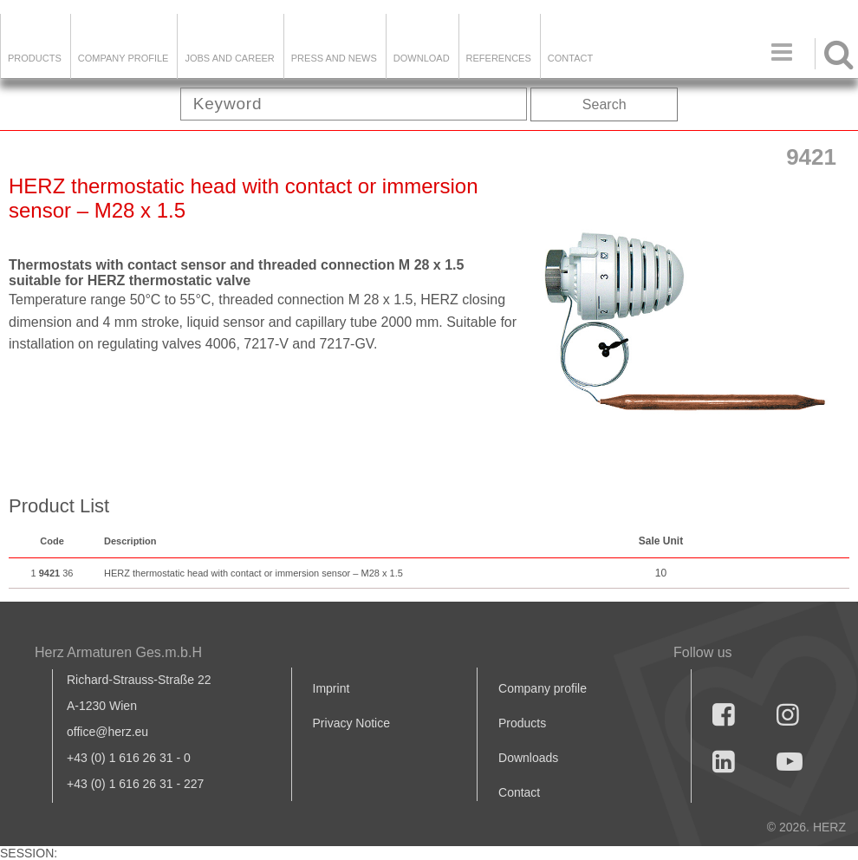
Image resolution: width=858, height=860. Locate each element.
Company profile (542, 688)
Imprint (331, 688)
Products (35, 58)
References (498, 58)
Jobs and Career (229, 58)
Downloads (528, 758)
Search (604, 104)
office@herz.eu (107, 732)
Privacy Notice (351, 723)
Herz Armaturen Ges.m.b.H (118, 652)
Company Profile (123, 58)
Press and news (334, 58)
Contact (570, 58)
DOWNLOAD (421, 58)
